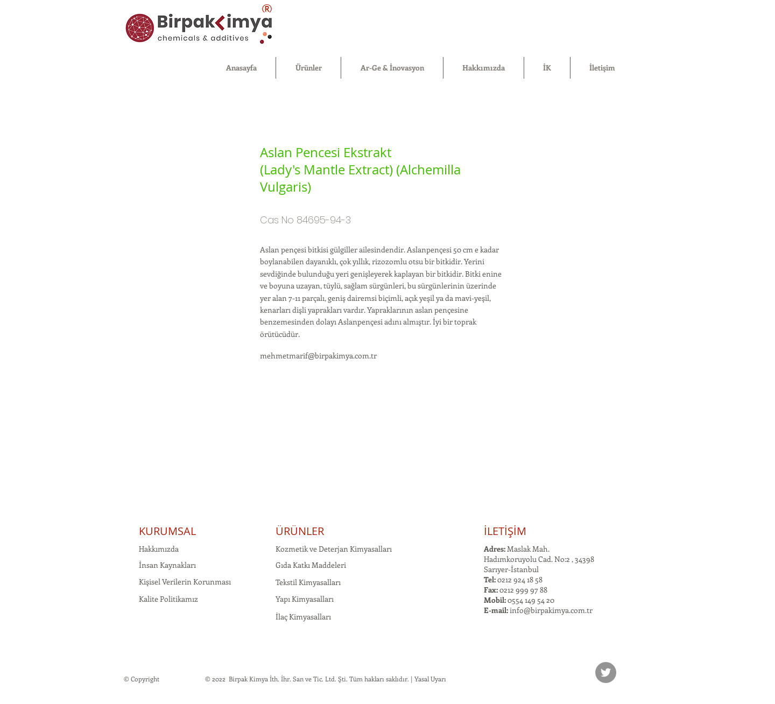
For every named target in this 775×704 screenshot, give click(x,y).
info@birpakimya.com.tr (551, 610)
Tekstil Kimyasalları (308, 582)
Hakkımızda (159, 549)
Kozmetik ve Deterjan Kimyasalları (334, 549)
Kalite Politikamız (168, 599)
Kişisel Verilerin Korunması (185, 581)
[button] (308, 68)
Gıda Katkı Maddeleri (311, 565)
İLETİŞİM (505, 531)
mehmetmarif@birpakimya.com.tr (318, 355)
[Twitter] (605, 672)
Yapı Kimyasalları (305, 599)
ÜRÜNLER (300, 531)
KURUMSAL (167, 531)
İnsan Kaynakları (167, 565)
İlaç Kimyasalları (303, 616)
